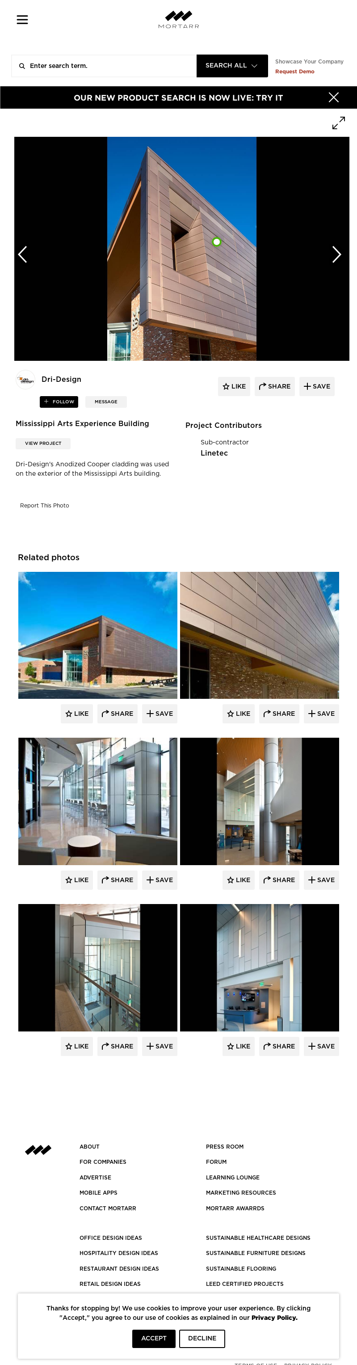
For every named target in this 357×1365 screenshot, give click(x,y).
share (278, 387)
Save (163, 714)
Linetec (214, 453)
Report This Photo (44, 505)
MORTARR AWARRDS (235, 1208)
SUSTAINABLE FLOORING (241, 1269)
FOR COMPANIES (103, 1162)
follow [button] (62, 402)
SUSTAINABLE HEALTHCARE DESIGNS (258, 1238)
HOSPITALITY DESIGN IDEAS (119, 1253)
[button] (22, 19)
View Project (43, 443)
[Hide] (333, 97)
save (320, 387)
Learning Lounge (233, 1177)
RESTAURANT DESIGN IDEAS (119, 1269)
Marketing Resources (241, 1193)
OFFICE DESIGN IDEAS (111, 1238)
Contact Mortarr (108, 1208)
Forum (216, 1162)
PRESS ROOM (225, 1146)
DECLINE (202, 1338)
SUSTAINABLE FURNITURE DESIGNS (256, 1253)
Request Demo (295, 71)
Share (121, 714)
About (90, 1146)
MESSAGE (106, 402)
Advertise (95, 1177)
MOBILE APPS (99, 1193)
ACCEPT (154, 1338)
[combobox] (232, 66)
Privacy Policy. (275, 1317)
